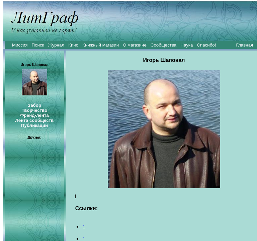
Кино (73, 45)
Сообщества (163, 45)
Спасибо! (206, 45)
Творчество (35, 110)
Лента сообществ (34, 120)
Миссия (20, 45)
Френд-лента (34, 115)
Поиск (38, 45)
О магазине (135, 45)
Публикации (34, 125)
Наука (186, 45)
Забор (34, 105)
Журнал (56, 45)
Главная (244, 45)
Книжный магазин (100, 45)
